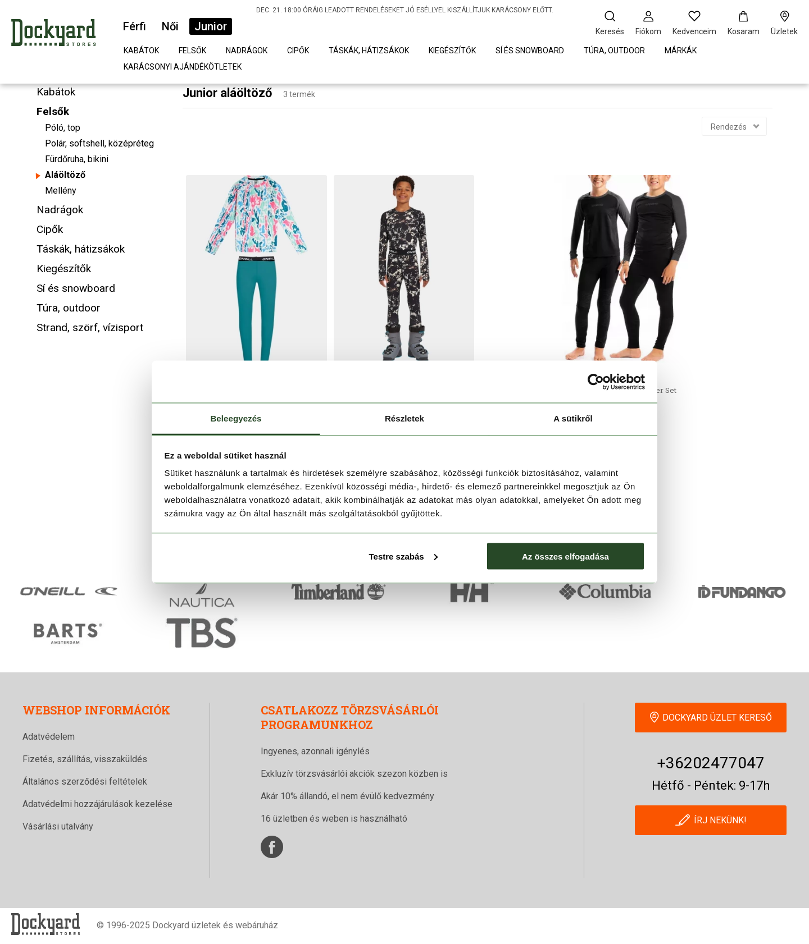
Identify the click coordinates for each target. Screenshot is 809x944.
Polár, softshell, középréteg (99, 143)
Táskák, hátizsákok (369, 50)
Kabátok (141, 50)
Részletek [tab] (404, 418)
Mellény (60, 190)
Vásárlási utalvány (57, 826)
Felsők (192, 50)
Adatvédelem (48, 736)
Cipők (298, 50)
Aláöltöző (65, 174)
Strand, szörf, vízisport (90, 327)
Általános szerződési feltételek (84, 781)
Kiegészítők (452, 50)
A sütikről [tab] (573, 418)
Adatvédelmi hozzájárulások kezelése (97, 804)
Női (170, 26)
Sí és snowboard (530, 50)
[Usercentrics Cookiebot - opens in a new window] (596, 381)
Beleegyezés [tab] (235, 418)
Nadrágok (246, 50)
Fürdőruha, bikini (76, 159)
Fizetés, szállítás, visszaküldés (84, 759)
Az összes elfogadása (565, 556)
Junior (210, 26)
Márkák (681, 50)
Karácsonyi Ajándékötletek (183, 66)
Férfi (134, 26)
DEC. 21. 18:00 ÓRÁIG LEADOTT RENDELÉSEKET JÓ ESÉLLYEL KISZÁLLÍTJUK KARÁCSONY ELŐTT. (404, 10)
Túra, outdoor (614, 50)
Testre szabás (403, 556)
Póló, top (62, 127)
